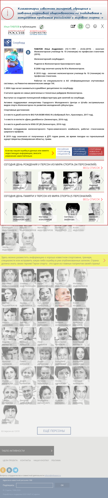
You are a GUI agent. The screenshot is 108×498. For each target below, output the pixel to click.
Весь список (91, 169)
